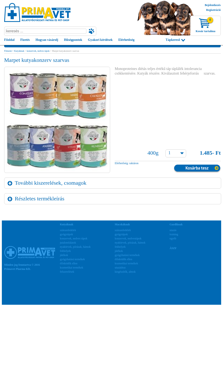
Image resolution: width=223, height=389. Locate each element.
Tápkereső (173, 40)
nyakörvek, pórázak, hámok (75, 246)
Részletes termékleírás (39, 199)
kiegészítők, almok (125, 271)
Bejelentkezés (213, 5)
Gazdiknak (176, 224)
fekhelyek (65, 251)
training (174, 234)
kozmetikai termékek (71, 267)
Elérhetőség (126, 40)
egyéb (173, 238)
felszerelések (67, 271)
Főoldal (9, 40)
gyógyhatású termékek (72, 259)
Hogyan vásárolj (46, 40)
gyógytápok (66, 234)
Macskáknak (122, 224)
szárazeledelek (68, 230)
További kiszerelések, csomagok (50, 183)
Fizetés (25, 40)
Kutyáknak (19, 51)
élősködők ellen (68, 263)
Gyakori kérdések (100, 40)
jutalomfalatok (68, 242)
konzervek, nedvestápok (128, 238)
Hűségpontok (73, 40)
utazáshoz (120, 267)
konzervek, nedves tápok (38, 51)
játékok (64, 255)
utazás (173, 230)
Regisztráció (213, 10)
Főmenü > (9, 51)
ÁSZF (173, 248)
